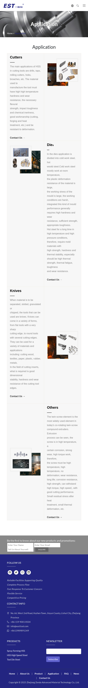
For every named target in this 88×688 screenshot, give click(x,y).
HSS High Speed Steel (17, 655)
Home (10, 33)
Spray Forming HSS (16, 650)
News (76, 673)
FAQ (66, 673)
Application (53, 673)
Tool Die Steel (13, 659)
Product (39, 673)
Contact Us (16, 138)
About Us (25, 673)
